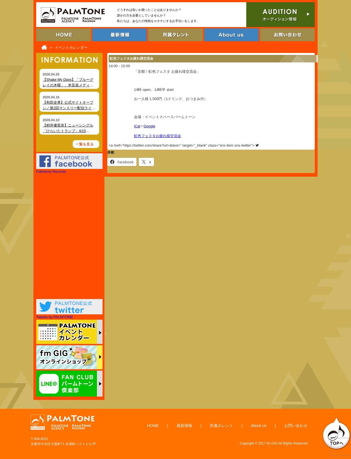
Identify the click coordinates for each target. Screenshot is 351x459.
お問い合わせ (296, 425)
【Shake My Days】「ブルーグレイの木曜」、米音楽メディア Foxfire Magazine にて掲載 (68, 85)
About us (258, 425)
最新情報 (184, 425)
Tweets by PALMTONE (54, 317)
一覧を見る (84, 144)
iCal (137, 126)
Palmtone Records (51, 171)
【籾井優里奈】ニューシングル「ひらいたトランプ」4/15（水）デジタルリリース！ (68, 130)
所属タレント (221, 425)
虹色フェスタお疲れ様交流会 (157, 136)
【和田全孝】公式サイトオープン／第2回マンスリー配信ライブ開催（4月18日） (69, 107)
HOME (153, 425)
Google (149, 126)
